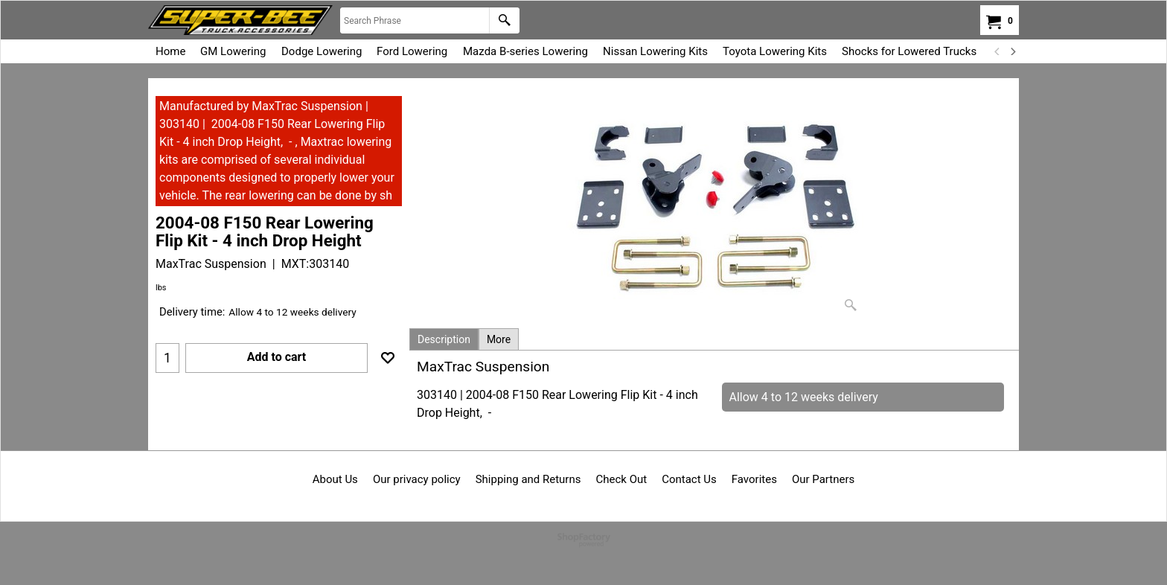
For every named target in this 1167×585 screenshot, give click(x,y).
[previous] (997, 51)
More (499, 339)
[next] (1012, 51)
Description (444, 339)
